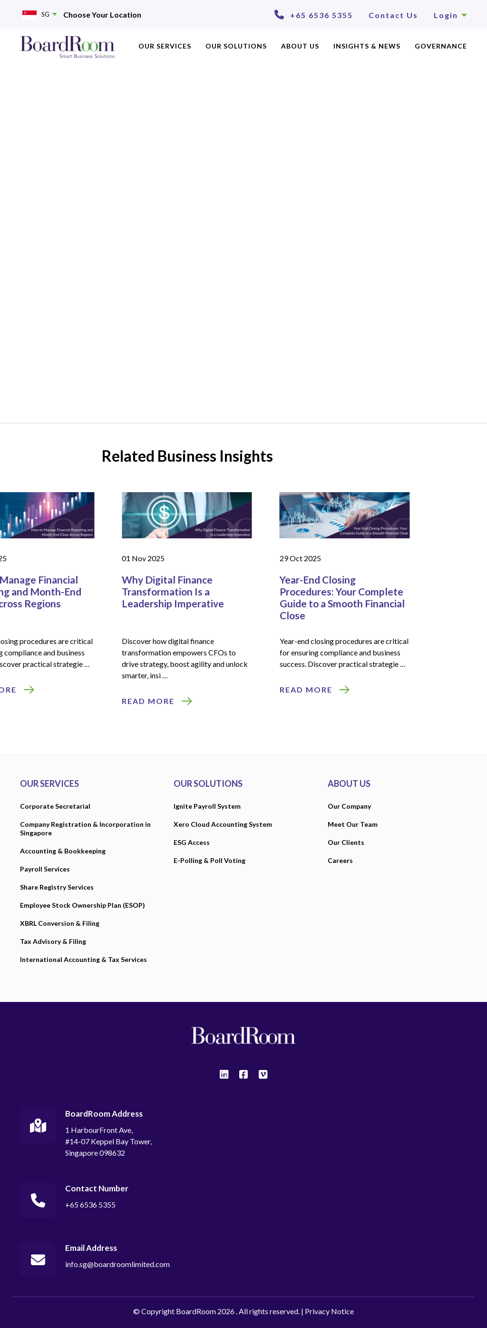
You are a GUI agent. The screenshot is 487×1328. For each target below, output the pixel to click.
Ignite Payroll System (207, 806)
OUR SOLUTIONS (236, 46)
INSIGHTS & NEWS (366, 46)
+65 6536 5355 (321, 15)
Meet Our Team (353, 824)
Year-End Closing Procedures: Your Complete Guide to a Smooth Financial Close (161, 597)
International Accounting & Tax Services (83, 959)
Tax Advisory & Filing (53, 941)
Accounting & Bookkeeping (63, 851)
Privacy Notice (329, 1311)
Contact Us (393, 15)
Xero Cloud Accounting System (223, 824)
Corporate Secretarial (55, 806)
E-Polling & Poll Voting (209, 860)
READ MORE (124, 689)
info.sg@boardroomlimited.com (117, 1264)
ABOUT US (300, 46)
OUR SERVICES (164, 46)
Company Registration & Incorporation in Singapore (85, 828)
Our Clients (346, 842)
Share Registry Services (57, 887)
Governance (441, 46)
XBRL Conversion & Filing (59, 923)
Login (450, 15)
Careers (340, 860)
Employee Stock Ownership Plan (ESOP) (82, 905)
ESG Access (192, 842)
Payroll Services (45, 869)
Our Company (349, 806)
